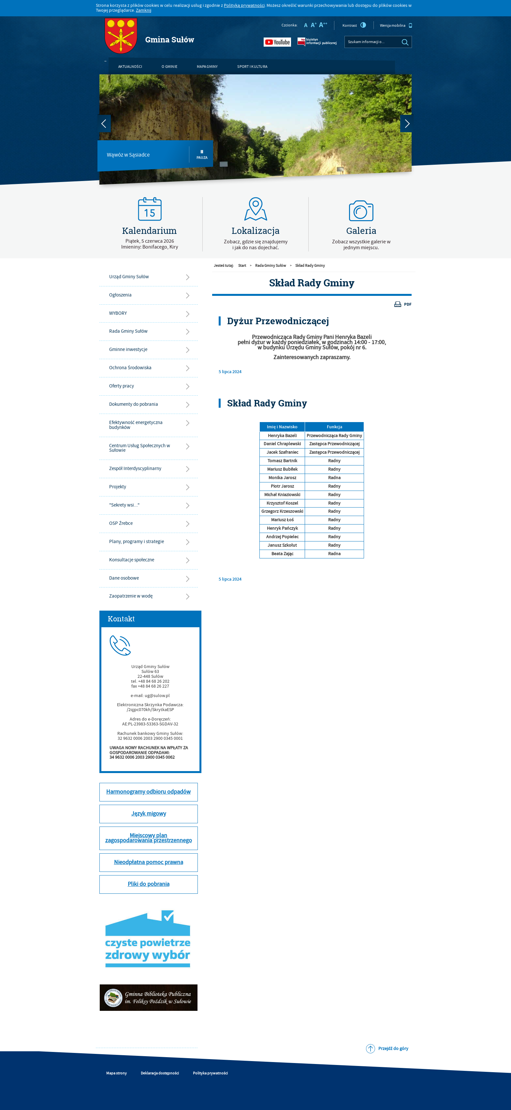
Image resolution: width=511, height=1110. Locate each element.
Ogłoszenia (120, 295)
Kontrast (354, 25)
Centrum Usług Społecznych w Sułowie (139, 448)
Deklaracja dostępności (160, 1073)
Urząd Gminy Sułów (129, 277)
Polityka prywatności (210, 1073)
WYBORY (118, 313)
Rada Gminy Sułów (128, 331)
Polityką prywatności (244, 5)
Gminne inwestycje (128, 349)
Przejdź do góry (393, 1049)
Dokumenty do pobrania (133, 404)
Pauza (202, 154)
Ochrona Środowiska (130, 368)
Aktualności (130, 66)
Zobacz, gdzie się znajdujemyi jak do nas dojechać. (255, 244)
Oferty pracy (121, 386)
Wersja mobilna (396, 25)
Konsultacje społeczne (131, 560)
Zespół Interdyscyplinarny (135, 468)
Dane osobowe (124, 578)
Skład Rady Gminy (310, 265)
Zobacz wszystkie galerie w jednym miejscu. (361, 244)
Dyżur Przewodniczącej (278, 321)
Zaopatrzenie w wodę (131, 596)
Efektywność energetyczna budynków (136, 425)
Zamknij (143, 10)
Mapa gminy (207, 66)
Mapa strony (116, 1073)
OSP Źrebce (121, 523)
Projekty (117, 487)
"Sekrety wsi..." (124, 505)
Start (242, 265)
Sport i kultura (252, 66)
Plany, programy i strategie (136, 542)
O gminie (169, 66)
